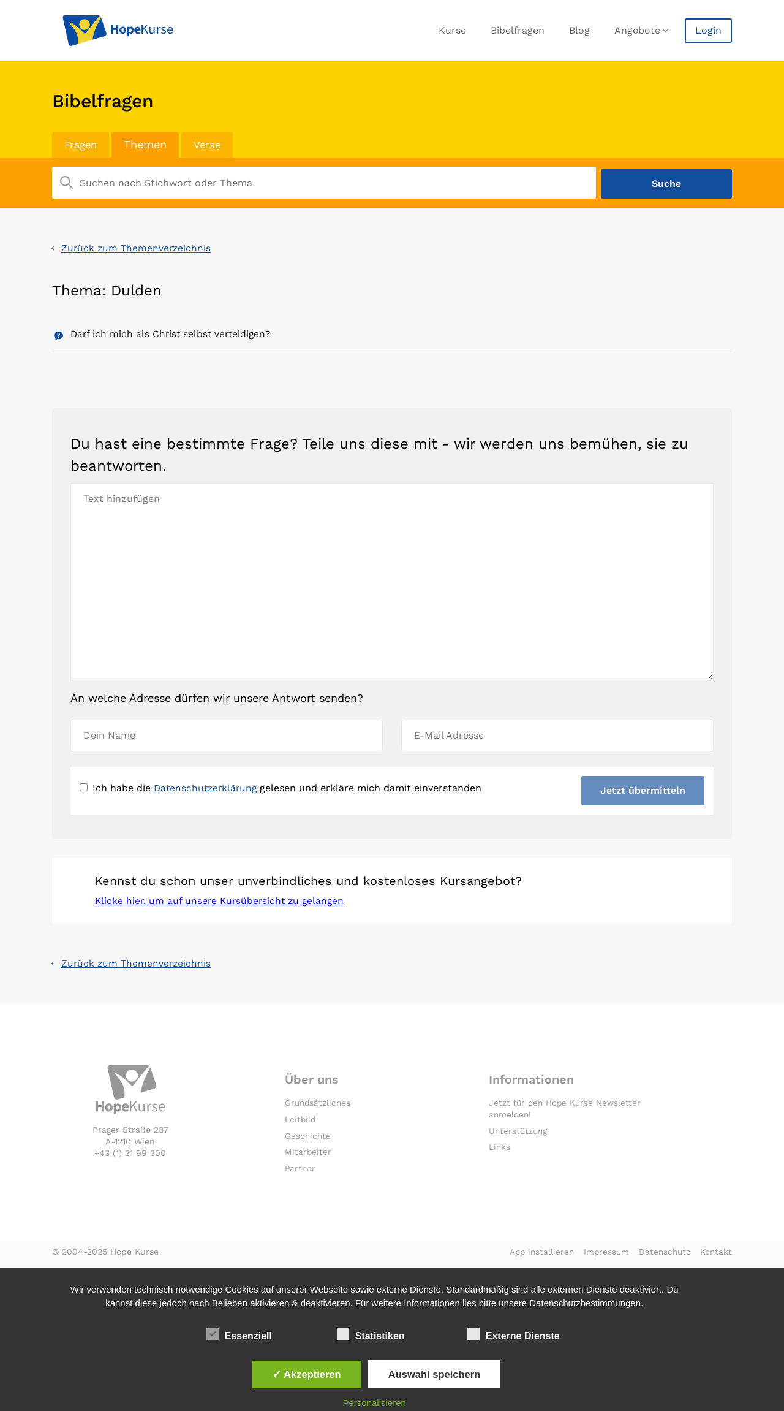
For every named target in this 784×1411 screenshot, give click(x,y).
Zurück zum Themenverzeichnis (137, 246)
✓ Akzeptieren (307, 1374)
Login (708, 30)
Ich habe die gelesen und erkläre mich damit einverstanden (283, 788)
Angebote (637, 30)
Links (500, 1151)
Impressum (603, 1256)
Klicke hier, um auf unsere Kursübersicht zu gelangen (222, 904)
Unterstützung (519, 1134)
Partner (301, 1172)
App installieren (536, 1256)
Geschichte (308, 1139)
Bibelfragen (518, 30)
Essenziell (239, 1333)
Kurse (452, 30)
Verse (211, 144)
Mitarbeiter (308, 1156)
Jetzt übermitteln (642, 791)
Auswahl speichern (434, 1374)
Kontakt (715, 1256)
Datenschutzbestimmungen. (586, 1303)
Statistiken (371, 1333)
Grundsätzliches (319, 1107)
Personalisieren (374, 1403)
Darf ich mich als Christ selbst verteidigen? (173, 333)
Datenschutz (663, 1256)
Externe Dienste (513, 1333)
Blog (579, 30)
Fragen (82, 144)
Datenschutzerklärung (207, 788)
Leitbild (301, 1123)
